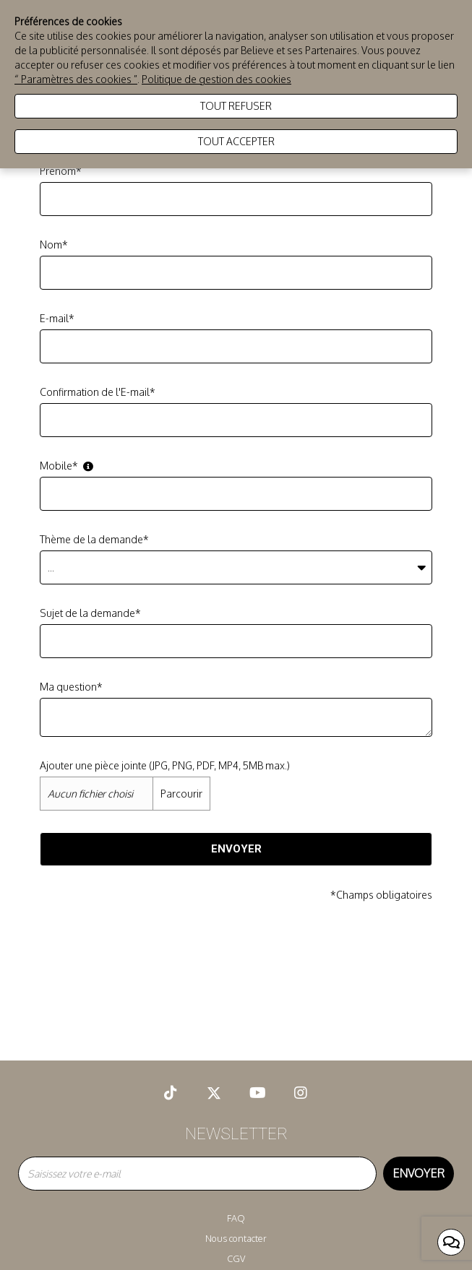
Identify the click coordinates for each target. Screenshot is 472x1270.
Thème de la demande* (94, 539)
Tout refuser (236, 106)
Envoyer (236, 848)
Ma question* (71, 687)
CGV (236, 1258)
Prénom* (61, 171)
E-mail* (57, 318)
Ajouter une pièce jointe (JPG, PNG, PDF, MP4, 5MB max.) (165, 765)
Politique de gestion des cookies (216, 79)
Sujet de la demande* (90, 613)
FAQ (236, 1218)
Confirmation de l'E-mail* (97, 392)
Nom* (54, 244)
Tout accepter (236, 141)
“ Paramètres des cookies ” (75, 79)
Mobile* (66, 465)
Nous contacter (236, 1238)
